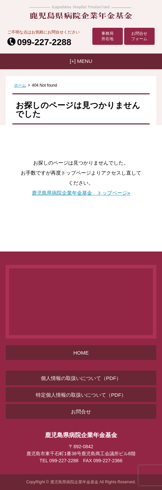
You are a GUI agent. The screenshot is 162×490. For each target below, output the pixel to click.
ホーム (20, 85)
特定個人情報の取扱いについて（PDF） (81, 395)
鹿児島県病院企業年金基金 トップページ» (81, 193)
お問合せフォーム (139, 36)
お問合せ (81, 411)
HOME (81, 353)
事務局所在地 (107, 36)
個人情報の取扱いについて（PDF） (81, 378)
